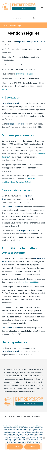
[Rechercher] (34, 18)
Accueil (5, 25)
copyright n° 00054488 (29, 282)
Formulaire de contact (23, 74)
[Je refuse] (44, 438)
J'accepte (15, 447)
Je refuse (32, 447)
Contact (5, 89)
